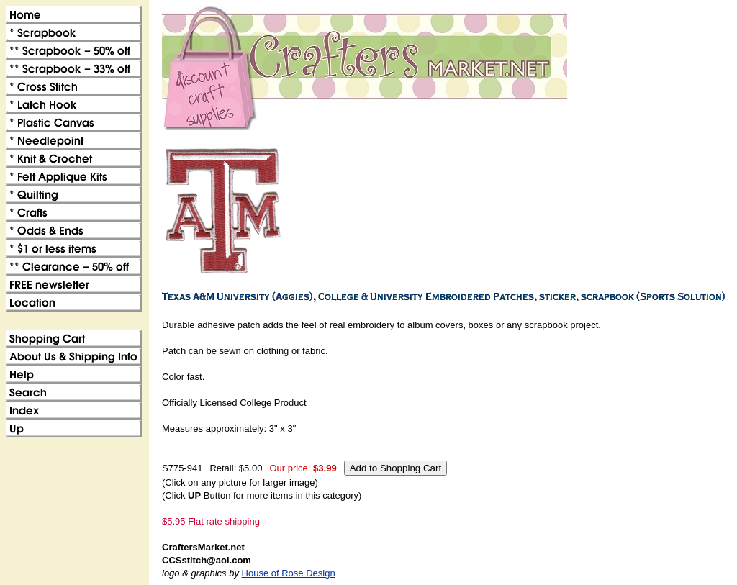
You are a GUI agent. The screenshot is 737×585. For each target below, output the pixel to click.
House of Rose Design (288, 573)
